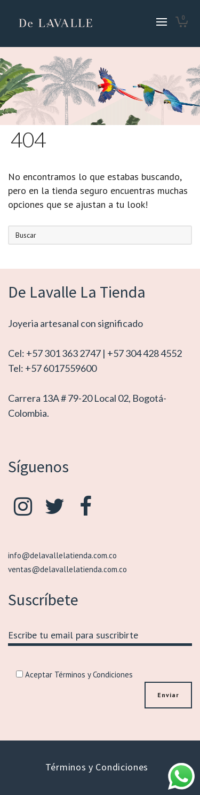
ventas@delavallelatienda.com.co (67, 569)
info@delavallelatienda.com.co (62, 555)
